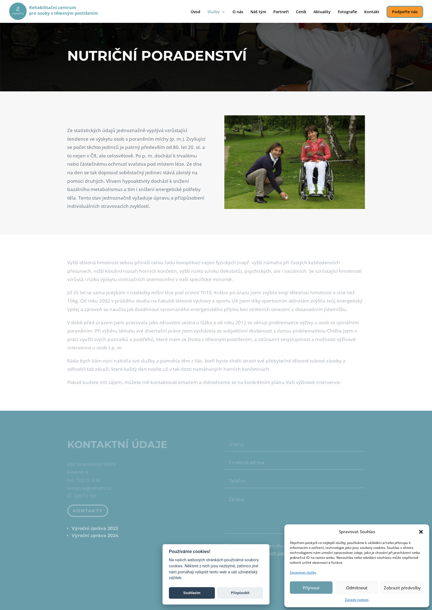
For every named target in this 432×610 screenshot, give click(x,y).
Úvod (195, 12)
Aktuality (322, 12)
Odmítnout (357, 587)
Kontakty (88, 510)
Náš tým (258, 12)
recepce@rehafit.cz (89, 489)
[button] (421, 532)
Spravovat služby (303, 572)
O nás (238, 12)
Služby (213, 12)
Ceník (301, 12)
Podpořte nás (405, 11)
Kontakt (371, 12)
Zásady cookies (357, 599)
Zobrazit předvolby (402, 587)
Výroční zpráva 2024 (95, 535)
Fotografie (347, 12)
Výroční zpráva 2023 (95, 528)
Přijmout (311, 587)
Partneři (281, 12)
